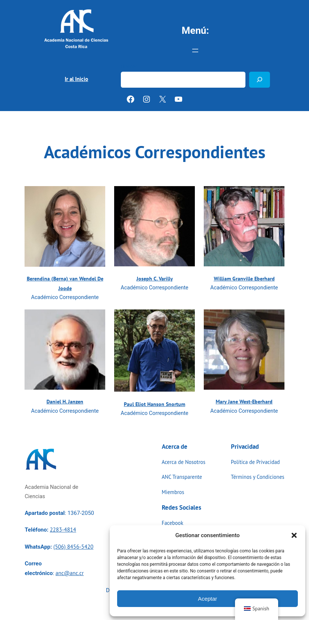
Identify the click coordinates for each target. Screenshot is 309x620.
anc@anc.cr (69, 573)
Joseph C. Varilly (154, 278)
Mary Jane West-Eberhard (244, 401)
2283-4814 (63, 529)
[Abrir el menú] (195, 50)
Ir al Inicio (76, 78)
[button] (294, 535)
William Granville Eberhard (244, 278)
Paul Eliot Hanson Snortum (154, 404)
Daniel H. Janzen (64, 401)
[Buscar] (259, 80)
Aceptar (207, 598)
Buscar (129, 67)
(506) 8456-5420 (73, 546)
